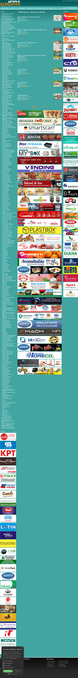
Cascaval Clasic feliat (6, 168)
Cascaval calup (5, 167)
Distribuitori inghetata (6, 239)
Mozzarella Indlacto (6, 326)
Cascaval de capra (5, 178)
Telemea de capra (5, 380)
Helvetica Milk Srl (22, 82)
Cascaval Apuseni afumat (7, 155)
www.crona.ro (22, 47)
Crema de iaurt (5, 220)
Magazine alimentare (6, 301)
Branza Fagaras (5, 78)
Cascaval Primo (5, 200)
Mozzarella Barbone (6, 323)
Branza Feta (4, 79)
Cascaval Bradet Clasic (6, 163)
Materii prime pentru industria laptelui (8, 314)
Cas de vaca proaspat (6, 140)
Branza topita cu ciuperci (7, 117)
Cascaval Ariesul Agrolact (7, 156)
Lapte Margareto (5, 293)
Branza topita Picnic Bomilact (8, 126)
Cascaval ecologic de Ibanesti (8, 186)
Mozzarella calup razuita (7, 324)
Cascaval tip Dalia (5, 204)
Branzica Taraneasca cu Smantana (9, 136)
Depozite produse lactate (7, 236)
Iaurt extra (4, 259)
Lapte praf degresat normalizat (8, 297)
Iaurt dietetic (4, 256)
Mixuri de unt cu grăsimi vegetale (8, 318)
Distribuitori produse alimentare (8, 240)
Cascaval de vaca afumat (7, 182)
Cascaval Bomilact (5, 159)
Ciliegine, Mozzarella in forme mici (9, 212)
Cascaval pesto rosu (6, 199)
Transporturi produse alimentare (8, 426)
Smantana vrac (5, 375)
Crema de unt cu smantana (7, 224)
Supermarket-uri (5, 378)
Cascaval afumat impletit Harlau (8, 151)
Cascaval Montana (5, 195)
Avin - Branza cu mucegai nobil (8, 36)
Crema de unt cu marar (6, 223)
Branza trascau (5, 130)
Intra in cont (76, 0)
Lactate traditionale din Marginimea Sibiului (9, 281)
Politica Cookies (50, 664)
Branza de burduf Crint (6, 63)
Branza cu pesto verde (6, 59)
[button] (12, 674)
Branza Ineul (4, 88)
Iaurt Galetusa (5, 260)
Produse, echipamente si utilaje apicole (8, 421)
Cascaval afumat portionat (7, 152)
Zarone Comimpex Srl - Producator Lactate (28, 17)
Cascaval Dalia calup (6, 175)
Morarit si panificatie (5, 418)
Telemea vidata (5, 397)
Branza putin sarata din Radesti (8, 104)
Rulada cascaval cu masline (7, 352)
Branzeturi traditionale (6, 135)
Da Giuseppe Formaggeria (7, 235)
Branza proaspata (5, 101)
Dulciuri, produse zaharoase (7, 29)
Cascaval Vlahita (5, 206)
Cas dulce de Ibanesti (6, 143)
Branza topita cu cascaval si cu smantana (8, 115)
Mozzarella (4, 319)
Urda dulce (4, 411)
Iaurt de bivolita (5, 252)
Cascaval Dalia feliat (6, 176)
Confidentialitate (62, 664)
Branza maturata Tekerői (7, 96)
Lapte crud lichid (5, 288)
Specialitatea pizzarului (6, 376)
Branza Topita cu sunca (6, 123)
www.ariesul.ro (22, 100)
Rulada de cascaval (6, 358)
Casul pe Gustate (5, 208)
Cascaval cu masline (6, 170)
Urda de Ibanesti (5, 410)
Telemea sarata (5, 394)
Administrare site (50, 666)
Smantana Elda (5, 368)
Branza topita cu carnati (7, 112)
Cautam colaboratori (51, 661)
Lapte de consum (5, 290)
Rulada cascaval (5, 350)
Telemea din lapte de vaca (7, 386)
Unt (3, 399)
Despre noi (64, 0)
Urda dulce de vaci (5, 413)
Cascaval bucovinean (6, 164)
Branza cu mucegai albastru (7, 55)
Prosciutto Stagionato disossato (8, 346)
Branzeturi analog (5, 134)
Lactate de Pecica (21, 69)
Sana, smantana (5, 363)
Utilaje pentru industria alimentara (8, 428)
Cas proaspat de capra (6, 146)
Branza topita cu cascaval (7, 113)
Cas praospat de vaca (6, 144)
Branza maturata (5, 93)
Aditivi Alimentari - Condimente (8, 13)
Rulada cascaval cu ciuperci (7, 351)
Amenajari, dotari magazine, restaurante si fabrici (7, 17)
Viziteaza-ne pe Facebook (64, 661)
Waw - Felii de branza (6, 415)
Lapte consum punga (6, 286)
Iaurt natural (4, 268)
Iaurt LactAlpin (5, 265)
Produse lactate (5, 342)
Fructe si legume (5, 30)
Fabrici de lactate (5, 244)
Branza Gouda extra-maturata (8, 83)
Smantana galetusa (6, 370)
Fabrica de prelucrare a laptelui (8, 243)
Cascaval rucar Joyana (6, 203)
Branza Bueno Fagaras (6, 45)
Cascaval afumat (5, 148)
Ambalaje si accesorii (6, 14)
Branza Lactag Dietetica (6, 89)
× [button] (22, 647)
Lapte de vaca (5, 292)
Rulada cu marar (5, 356)
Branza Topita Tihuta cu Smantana (9, 127)
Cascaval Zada (5, 207)
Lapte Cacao (4, 285)
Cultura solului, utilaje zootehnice (8, 26)
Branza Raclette (5, 105)
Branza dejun (4, 75)
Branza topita (4, 111)
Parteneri (70, 11)
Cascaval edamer (5, 187)
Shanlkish (4, 366)
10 (45, 107)
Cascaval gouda (5, 188)
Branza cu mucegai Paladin (7, 57)
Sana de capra (5, 360)
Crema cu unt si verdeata (7, 219)
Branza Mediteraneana (6, 97)
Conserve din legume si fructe (7, 25)
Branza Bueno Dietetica (6, 43)
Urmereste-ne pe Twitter (63, 662)
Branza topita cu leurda (6, 120)
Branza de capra (5, 66)
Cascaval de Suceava (6, 180)
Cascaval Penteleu (5, 198)
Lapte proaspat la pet (6, 300)
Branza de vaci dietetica (7, 70)
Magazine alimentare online (7, 304)
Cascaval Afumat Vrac (6, 154)
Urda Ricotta (4, 414)
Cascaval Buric (5, 166)
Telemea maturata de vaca (7, 388)
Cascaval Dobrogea (6, 184)
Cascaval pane (5, 196)
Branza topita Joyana (6, 124)
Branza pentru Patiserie (6, 100)
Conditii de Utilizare (62, 666)
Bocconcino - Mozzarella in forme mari (8, 41)
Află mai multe (13, 658)
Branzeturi (4, 132)
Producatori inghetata (6, 338)
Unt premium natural (6, 406)
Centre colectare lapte (6, 210)
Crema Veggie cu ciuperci (7, 231)
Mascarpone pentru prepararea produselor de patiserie (8, 308)
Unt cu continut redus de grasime (8, 402)
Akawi (3, 34)
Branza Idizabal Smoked (7, 87)
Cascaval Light (5, 192)
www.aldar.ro (22, 61)
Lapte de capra (5, 289)
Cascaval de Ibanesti (6, 179)
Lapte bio (4, 284)
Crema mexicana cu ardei (7, 227)
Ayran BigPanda (5, 38)
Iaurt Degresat (5, 255)
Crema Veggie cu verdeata (7, 232)
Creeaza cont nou (70, 0)
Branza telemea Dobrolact (7, 108)
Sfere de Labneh (5, 364)
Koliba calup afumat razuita (7, 276)
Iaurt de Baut (4, 251)
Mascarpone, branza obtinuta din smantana (8, 311)
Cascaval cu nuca (5, 172)
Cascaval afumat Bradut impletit (8, 150)
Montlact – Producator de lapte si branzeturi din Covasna (32, 29)
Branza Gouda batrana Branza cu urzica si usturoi (8, 81)
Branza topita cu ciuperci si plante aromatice (9, 119)
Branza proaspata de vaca (7, 103)
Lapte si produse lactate (6, 33)
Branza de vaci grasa (6, 71)
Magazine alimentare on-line (7, 302)
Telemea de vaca (5, 384)
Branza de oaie (5, 67)
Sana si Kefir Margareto (6, 362)
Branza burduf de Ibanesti (7, 47)
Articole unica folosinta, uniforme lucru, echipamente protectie (8, 19)
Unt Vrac (4, 407)
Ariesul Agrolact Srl (22, 95)
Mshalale (4, 330)
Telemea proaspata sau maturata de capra (8, 393)
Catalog (8, 11)
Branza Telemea (5, 107)
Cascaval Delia (5, 183)
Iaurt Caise (4, 248)
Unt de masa (4, 405)
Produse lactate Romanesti (7, 344)
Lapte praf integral (5, 298)
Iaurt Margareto (5, 267)
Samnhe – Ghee (5, 359)
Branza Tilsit (4, 109)
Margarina (4, 305)
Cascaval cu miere (5, 171)
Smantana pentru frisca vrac (7, 374)
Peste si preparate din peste (7, 419)
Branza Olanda (5, 99)
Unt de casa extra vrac (6, 403)
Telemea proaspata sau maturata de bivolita (8, 390)
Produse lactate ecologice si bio (8, 343)
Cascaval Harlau (5, 191)
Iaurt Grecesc (4, 263)
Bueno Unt (4, 138)
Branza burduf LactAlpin (7, 50)
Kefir (3, 272)
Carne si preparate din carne (7, 20)
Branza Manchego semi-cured (8, 92)
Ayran (3, 37)
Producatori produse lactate (7, 340)
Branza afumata (5, 42)
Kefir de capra (5, 275)
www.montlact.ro (23, 34)
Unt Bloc (4, 401)
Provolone (4, 348)
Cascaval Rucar (5, 202)
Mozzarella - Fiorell (6, 320)
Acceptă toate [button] (7, 671)
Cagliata (3, 139)
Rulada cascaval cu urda (7, 354)
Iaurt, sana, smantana (6, 271)
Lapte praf (4, 296)
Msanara (4, 328)
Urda (3, 409)
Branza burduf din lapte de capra (8, 49)
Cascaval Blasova (5, 158)
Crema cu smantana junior (7, 215)
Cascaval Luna (5, 194)
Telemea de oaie (5, 383)
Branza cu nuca (5, 58)
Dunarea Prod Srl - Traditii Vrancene (26, 42)
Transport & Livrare (51, 662)
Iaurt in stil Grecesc (6, 264)
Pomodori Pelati (5, 334)
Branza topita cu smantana (7, 122)
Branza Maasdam (5, 91)
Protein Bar (4, 347)
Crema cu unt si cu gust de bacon (8, 216)
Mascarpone (4, 306)
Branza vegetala (5, 131)
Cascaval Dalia (5, 174)
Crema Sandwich (5, 228)
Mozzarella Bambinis (6, 322)
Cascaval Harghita (5, 190)
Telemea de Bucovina (6, 379)
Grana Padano (5, 247)
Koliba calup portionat (6, 277)
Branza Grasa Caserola (6, 85)
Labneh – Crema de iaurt (7, 279)
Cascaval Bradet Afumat (7, 162)
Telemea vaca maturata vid (7, 395)
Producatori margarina (6, 339)
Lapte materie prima (6, 294)
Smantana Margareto (6, 371)
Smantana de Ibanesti (6, 367)
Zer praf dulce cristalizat (7, 417)
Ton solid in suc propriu (6, 398)
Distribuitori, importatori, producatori (9, 28)
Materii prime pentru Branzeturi (8, 312)
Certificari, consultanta (6, 24)
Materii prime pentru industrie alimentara (8, 316)
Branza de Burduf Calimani (7, 62)
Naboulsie (4, 331)
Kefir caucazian (5, 273)
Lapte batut (4, 282)
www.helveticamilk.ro (23, 74)
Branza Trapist (5, 128)
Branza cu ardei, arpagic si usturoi (9, 51)
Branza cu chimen (5, 54)
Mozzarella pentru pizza (6, 327)
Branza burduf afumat (6, 46)
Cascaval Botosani (6, 160)
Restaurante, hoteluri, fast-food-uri (8, 423)
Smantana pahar (5, 372)
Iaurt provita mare (5, 269)
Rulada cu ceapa (5, 355)
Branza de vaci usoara (6, 74)
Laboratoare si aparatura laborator (8, 32)
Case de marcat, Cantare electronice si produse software (9, 22)
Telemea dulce (5, 387)
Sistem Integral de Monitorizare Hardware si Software (8, 425)
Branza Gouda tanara (6, 84)
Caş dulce (4, 142)
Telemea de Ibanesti (6, 382)
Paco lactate (4, 332)
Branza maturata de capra (7, 95)
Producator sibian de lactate (7, 336)
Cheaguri (4, 211)
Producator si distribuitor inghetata (9, 335)
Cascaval (4, 147)
